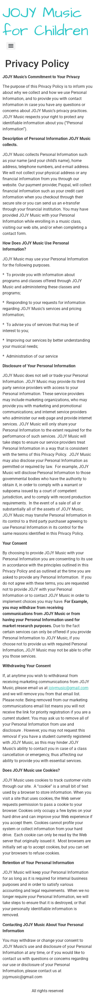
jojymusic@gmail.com (68, 687)
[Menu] (10, 46)
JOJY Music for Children (45, 22)
